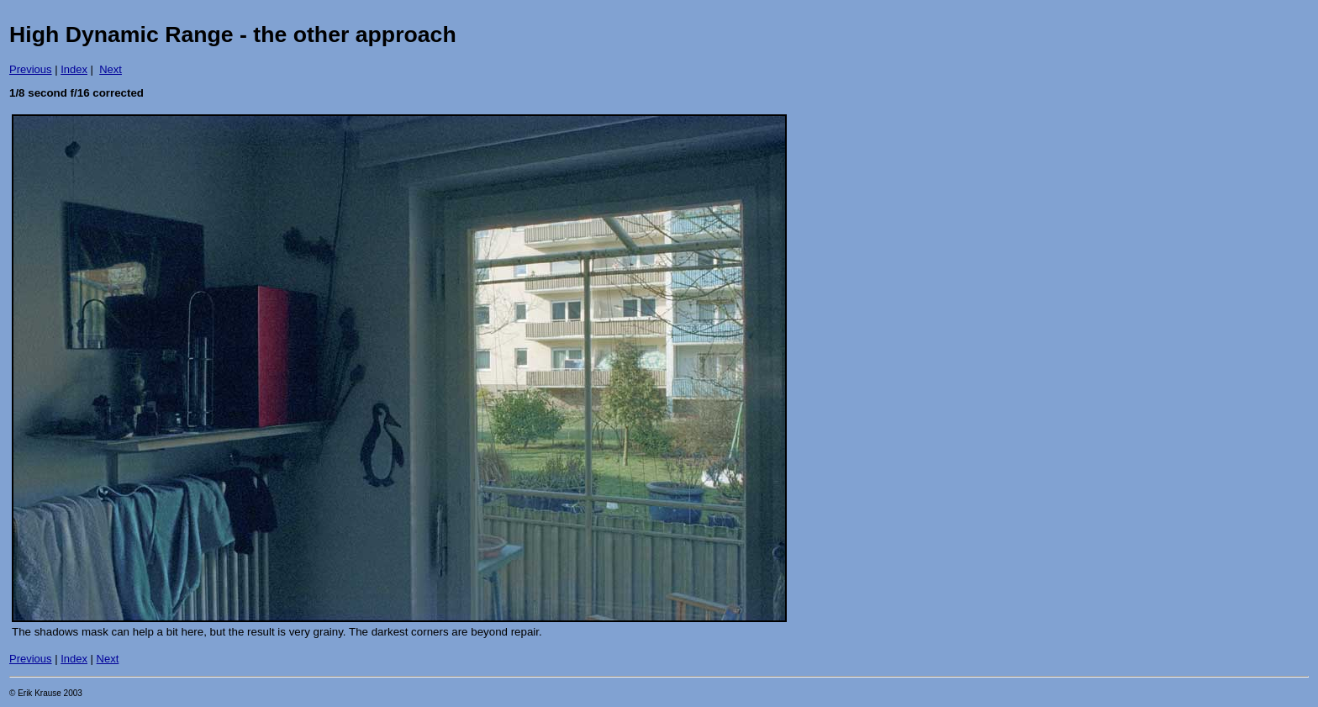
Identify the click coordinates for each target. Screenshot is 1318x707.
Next (110, 69)
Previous (30, 69)
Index (74, 69)
